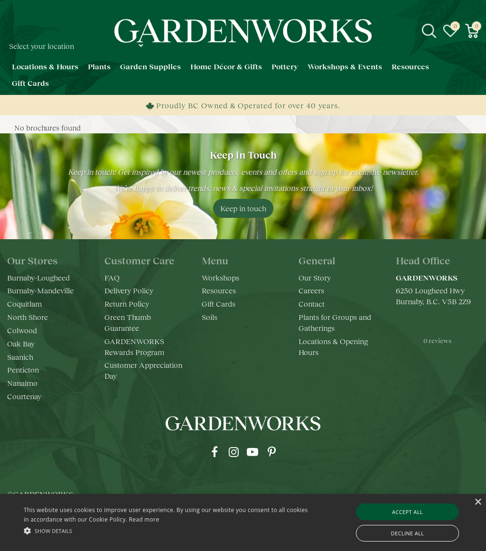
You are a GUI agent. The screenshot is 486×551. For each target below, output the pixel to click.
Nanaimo (22, 382)
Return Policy (126, 303)
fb (214, 452)
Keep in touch (243, 208)
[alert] (243, 522)
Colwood (22, 330)
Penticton (23, 369)
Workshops (220, 277)
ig (233, 452)
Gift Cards (218, 303)
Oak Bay (21, 343)
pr (271, 452)
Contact (312, 303)
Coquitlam (24, 303)
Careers (311, 290)
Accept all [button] (407, 511)
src (429, 31)
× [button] (477, 502)
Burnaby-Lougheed (38, 277)
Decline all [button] (407, 533)
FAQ (112, 277)
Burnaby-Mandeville (40, 290)
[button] (166, 530)
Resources (219, 290)
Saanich (20, 356)
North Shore (27, 316)
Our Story (315, 277)
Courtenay (24, 396)
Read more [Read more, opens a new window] (144, 519)
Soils (209, 316)
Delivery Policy (128, 290)
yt (252, 452)
